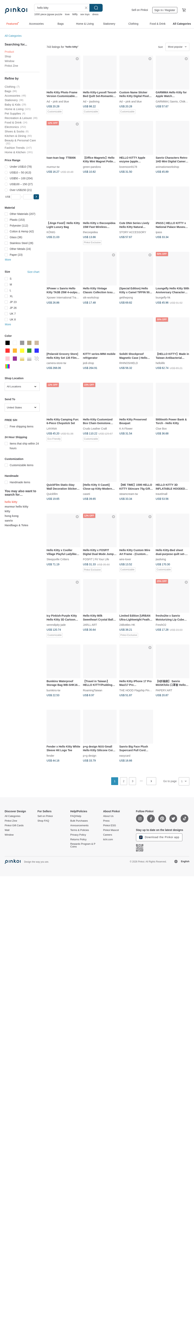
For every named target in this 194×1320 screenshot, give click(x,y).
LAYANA (52, 428)
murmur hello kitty (16, 506)
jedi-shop (88, 363)
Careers (107, 834)
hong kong (12, 515)
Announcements (79, 825)
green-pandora (92, 166)
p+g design (89, 755)
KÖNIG (51, 232)
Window (9, 61)
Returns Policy (78, 839)
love (67, 14)
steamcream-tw (128, 493)
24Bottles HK (127, 624)
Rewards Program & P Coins (82, 845)
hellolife (160, 363)
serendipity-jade (56, 624)
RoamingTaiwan (92, 690)
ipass (159, 232)
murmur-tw (53, 166)
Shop (8, 56)
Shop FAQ (43, 820)
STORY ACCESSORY (132, 232)
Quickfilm (52, 493)
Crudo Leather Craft (95, 428)
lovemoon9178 (128, 166)
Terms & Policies (79, 830)
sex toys (85, 14)
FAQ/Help (75, 816)
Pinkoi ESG (109, 825)
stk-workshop (91, 297)
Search (96, 7)
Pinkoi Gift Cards (14, 825)
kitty (7, 511)
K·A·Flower (126, 428)
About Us (108, 816)
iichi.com (108, 839)
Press (106, 820)
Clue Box (161, 428)
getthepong (126, 297)
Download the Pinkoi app (159, 837)
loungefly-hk (163, 297)
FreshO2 (161, 624)
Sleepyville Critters (58, 559)
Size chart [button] (33, 271)
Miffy (75, 14)
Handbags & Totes (16, 525)
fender (50, 755)
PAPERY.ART (164, 690)
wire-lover (125, 559)
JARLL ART (90, 624)
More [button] (8, 259)
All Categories (13, 35)
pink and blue (61, 101)
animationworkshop (167, 166)
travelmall (161, 493)
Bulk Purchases (79, 820)
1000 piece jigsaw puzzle (48, 14)
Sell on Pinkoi (140, 9)
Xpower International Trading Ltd (66, 297)
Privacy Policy (78, 834)
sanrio (9, 520)
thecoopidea (90, 232)
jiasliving (94, 101)
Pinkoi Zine (11, 65)
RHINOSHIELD (128, 363)
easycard (124, 755)
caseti (86, 493)
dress (95, 14)
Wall (7, 830)
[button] (36, 196)
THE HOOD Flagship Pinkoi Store (139, 690)
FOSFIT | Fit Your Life (96, 559)
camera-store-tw (56, 363)
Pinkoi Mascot (111, 830)
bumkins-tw (53, 690)
